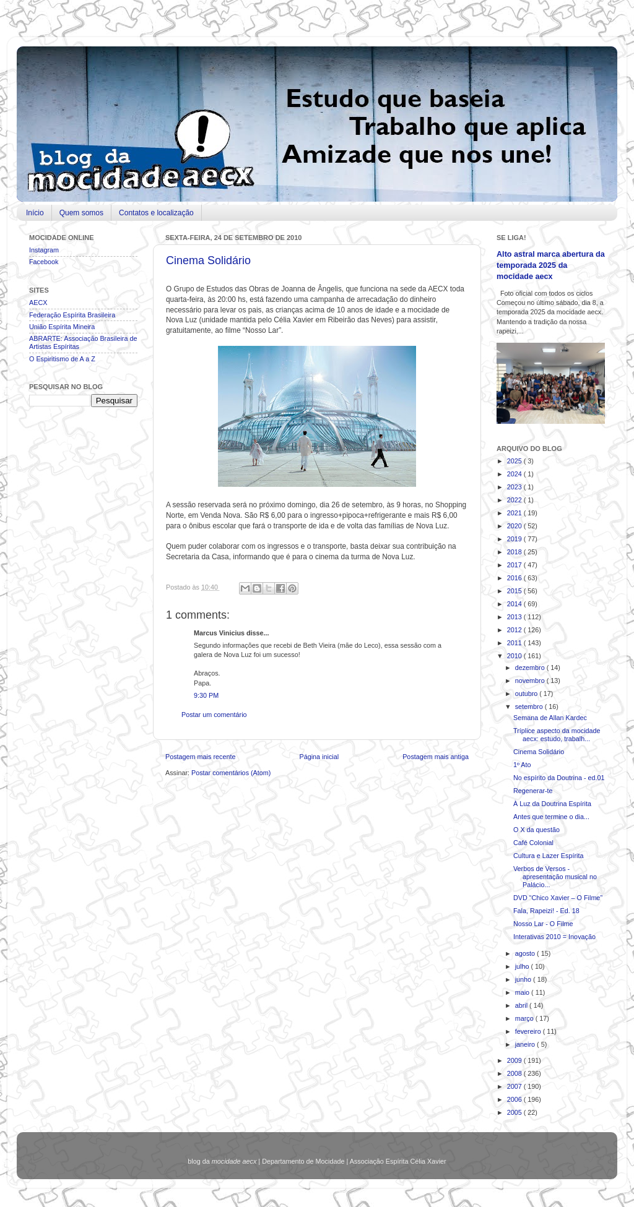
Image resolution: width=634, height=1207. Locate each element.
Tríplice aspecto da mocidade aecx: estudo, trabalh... (557, 734)
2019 (515, 539)
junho (524, 979)
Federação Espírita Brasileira (72, 315)
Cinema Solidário (208, 260)
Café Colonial (533, 842)
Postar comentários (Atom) (231, 772)
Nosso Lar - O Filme (543, 923)
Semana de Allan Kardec (550, 717)
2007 (515, 1086)
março (525, 1018)
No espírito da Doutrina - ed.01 (559, 777)
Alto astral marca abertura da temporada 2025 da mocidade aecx (551, 265)
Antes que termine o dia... (551, 816)
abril (522, 1005)
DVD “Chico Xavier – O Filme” (557, 897)
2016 (515, 578)
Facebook (43, 261)
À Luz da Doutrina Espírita (552, 803)
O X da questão (536, 829)
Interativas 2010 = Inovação (554, 936)
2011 (515, 642)
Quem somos (81, 212)
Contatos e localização (156, 212)
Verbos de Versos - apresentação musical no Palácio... (555, 876)
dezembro (531, 667)
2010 (515, 655)
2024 (515, 474)
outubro (527, 693)
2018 (515, 552)
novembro (531, 680)
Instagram (44, 250)
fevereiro (529, 1031)
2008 (515, 1073)
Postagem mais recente (200, 756)
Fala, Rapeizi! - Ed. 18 (546, 910)
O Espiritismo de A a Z (62, 359)
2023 (515, 487)
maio (523, 992)
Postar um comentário (214, 714)
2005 (515, 1112)
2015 (515, 591)
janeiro (526, 1044)
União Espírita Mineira (62, 326)
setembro (530, 706)
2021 (515, 513)
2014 (515, 604)
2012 (515, 630)
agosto (526, 953)
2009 (515, 1060)
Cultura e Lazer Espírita (548, 855)
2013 (515, 617)
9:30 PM (206, 695)
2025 (515, 461)
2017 (515, 565)
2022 (515, 500)
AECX (38, 302)
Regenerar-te (533, 790)
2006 (515, 1099)
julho (523, 966)
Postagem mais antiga (435, 756)
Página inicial (319, 756)
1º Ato (522, 764)
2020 (515, 526)
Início (35, 212)
